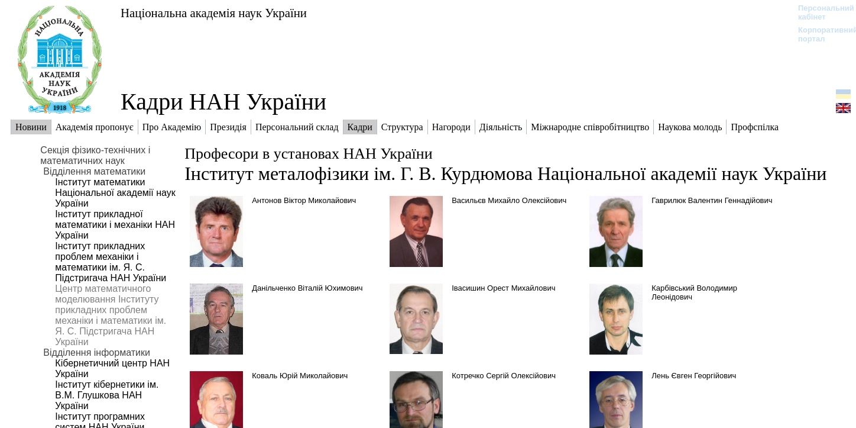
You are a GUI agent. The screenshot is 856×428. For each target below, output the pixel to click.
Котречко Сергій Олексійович (504, 375)
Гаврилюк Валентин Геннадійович (711, 200)
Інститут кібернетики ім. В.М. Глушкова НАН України (106, 395)
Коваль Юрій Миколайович (300, 375)
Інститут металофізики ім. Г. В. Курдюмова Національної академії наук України (505, 173)
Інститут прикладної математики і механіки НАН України (115, 224)
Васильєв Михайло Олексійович (509, 200)
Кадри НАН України (223, 101)
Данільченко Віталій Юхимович (307, 288)
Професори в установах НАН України (308, 153)
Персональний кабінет (820, 12)
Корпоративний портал (820, 34)
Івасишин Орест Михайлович (503, 288)
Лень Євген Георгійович (693, 375)
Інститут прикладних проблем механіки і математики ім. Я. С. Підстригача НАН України (110, 262)
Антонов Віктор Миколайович (304, 200)
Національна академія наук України (214, 13)
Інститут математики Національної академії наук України (115, 192)
